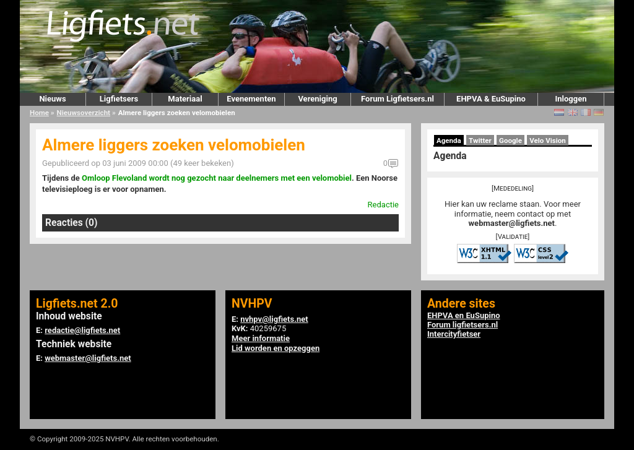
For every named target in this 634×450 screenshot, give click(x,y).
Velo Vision (547, 140)
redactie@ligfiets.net (82, 330)
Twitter (480, 140)
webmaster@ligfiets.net (512, 223)
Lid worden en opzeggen (275, 348)
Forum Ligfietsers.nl (397, 98)
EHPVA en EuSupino (463, 315)
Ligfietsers (119, 98)
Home (39, 112)
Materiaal (185, 98)
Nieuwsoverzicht (83, 112)
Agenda (448, 140)
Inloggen (570, 98)
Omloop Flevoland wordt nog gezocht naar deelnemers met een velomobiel (217, 178)
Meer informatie (261, 338)
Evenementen (251, 98)
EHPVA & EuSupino (491, 98)
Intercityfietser (453, 334)
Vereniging (317, 98)
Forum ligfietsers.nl (462, 324)
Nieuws (52, 98)
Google (510, 140)
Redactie (383, 204)
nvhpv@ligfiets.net (274, 319)
